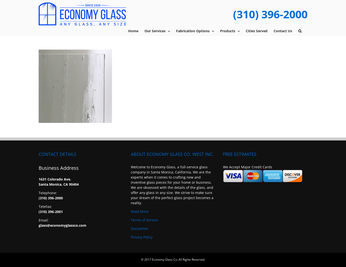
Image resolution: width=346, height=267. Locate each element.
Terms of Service (144, 220)
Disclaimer (139, 228)
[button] (299, 31)
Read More (140, 211)
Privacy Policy (142, 237)
